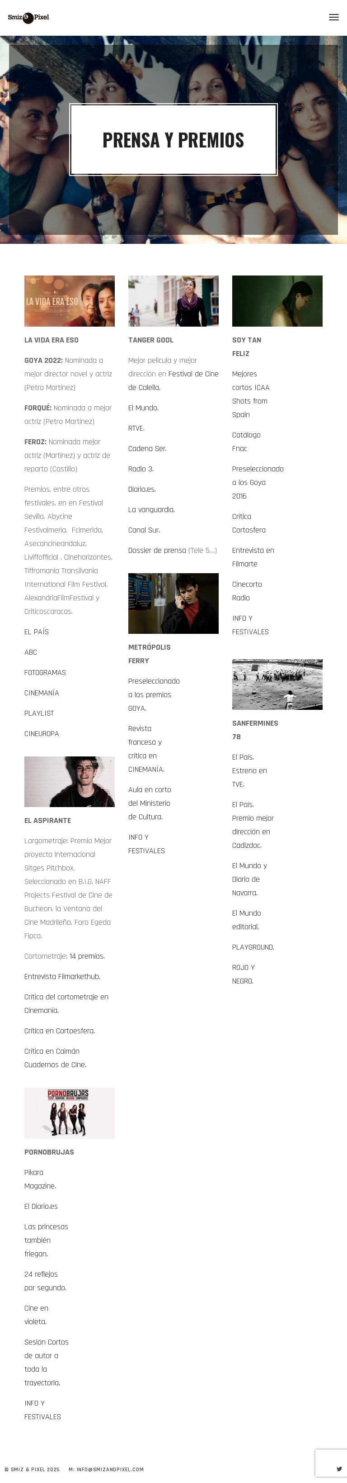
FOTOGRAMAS (45, 672)
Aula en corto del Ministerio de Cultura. (149, 803)
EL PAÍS (36, 632)
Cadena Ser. (147, 448)
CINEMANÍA (41, 693)
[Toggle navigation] (334, 17)
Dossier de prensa (157, 550)
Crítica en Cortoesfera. (59, 1031)
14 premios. (87, 956)
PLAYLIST (39, 713)
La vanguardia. (151, 509)
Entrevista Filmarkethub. (62, 976)
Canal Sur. (144, 530)
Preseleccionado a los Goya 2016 (258, 482)
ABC (30, 652)
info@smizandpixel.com (110, 1469)
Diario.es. (142, 489)
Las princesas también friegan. (46, 1240)
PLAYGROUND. (253, 947)
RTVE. (136, 428)
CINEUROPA (41, 733)
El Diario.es (41, 1206)
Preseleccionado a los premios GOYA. (154, 694)
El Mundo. (143, 408)
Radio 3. (141, 469)
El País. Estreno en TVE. (249, 770)
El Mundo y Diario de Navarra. (249, 879)
